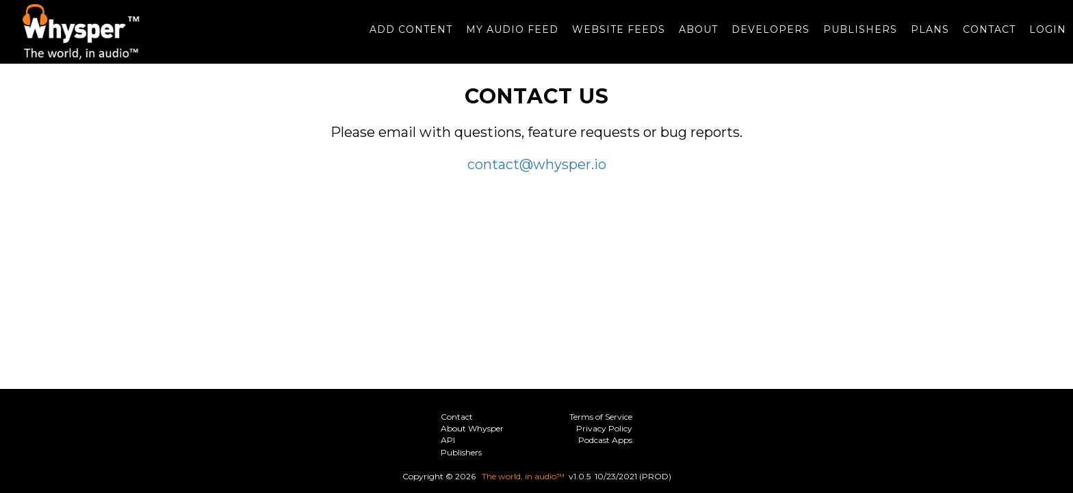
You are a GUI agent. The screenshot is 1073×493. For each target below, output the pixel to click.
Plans (923, 36)
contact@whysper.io (536, 178)
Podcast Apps (605, 440)
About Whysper (472, 428)
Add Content (404, 36)
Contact (982, 36)
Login (1040, 36)
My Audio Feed (505, 36)
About (691, 36)
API (448, 440)
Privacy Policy (604, 428)
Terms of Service (600, 417)
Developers (764, 36)
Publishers (853, 36)
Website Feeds (611, 36)
